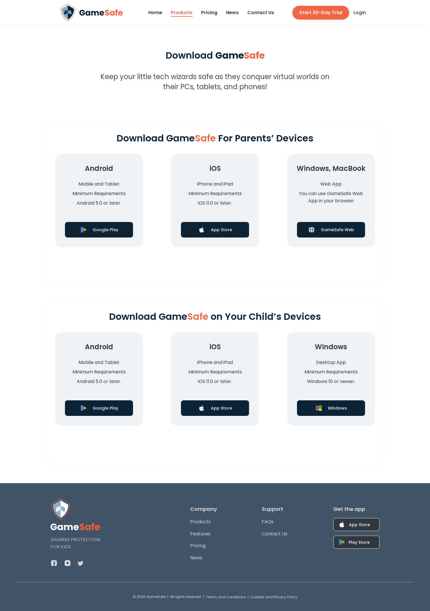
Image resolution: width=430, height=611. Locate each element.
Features (200, 533)
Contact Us (260, 12)
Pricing (209, 12)
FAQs (268, 521)
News (232, 12)
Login (360, 12)
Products (181, 12)
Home (155, 12)
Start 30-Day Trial (320, 12)
